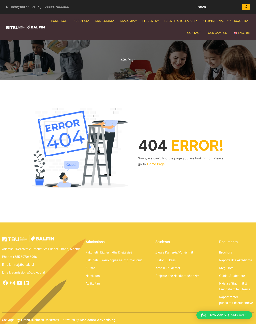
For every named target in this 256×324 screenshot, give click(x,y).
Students (149, 20)
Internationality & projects (224, 20)
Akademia (127, 20)
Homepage (59, 20)
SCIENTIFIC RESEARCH (179, 20)
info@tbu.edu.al (20, 7)
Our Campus (217, 32)
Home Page (156, 164)
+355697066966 (53, 7)
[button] (224, 315)
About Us (81, 20)
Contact (194, 32)
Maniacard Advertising (97, 320)
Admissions (104, 20)
